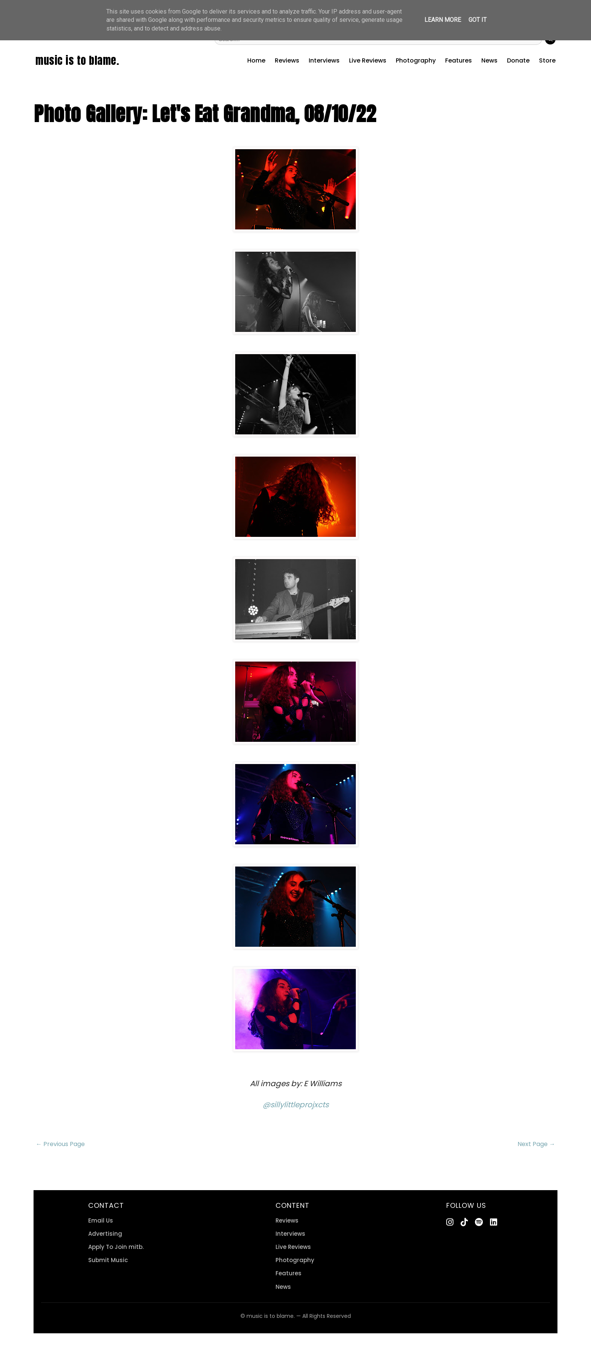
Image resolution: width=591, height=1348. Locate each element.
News (489, 60)
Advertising (105, 1234)
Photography (416, 60)
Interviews (324, 60)
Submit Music (108, 1260)
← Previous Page (60, 1144)
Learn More (442, 19)
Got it (478, 19)
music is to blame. (77, 60)
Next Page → (536, 1144)
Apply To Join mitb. (116, 1247)
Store (547, 60)
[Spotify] (479, 1222)
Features (458, 60)
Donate (518, 60)
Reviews (287, 60)
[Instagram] (449, 1222)
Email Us (100, 1220)
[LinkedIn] (493, 1222)
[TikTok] (464, 1222)
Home (256, 60)
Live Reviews (367, 60)
